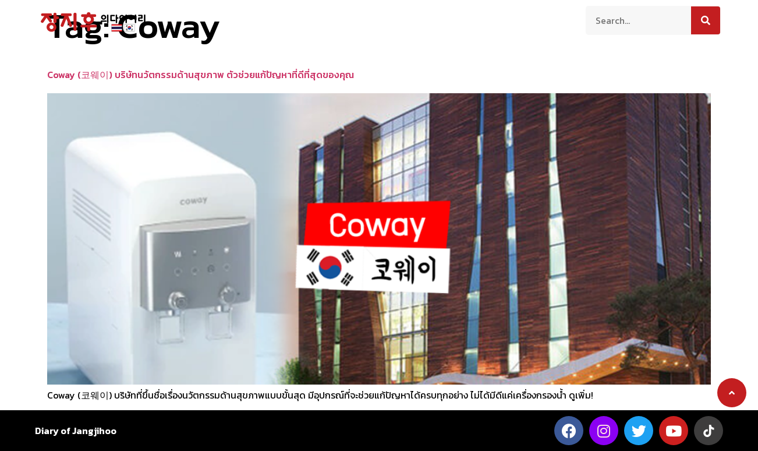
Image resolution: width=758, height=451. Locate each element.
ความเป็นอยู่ (363, 19)
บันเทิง (467, 19)
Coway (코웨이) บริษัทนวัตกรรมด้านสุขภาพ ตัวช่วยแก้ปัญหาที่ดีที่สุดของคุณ (200, 75)
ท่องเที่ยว (304, 19)
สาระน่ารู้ (420, 19)
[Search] (705, 20)
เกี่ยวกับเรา (248, 19)
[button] (731, 392)
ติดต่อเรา (514, 19)
